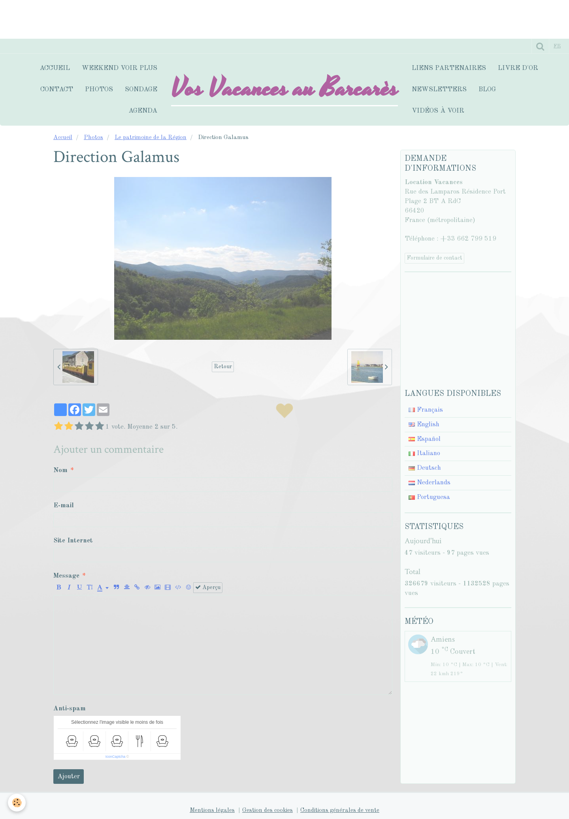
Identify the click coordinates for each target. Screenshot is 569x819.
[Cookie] (17, 802)
